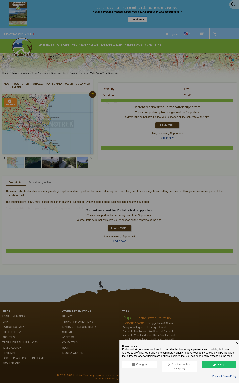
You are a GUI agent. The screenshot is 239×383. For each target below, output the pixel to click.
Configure (139, 365)
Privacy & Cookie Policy (224, 376)
